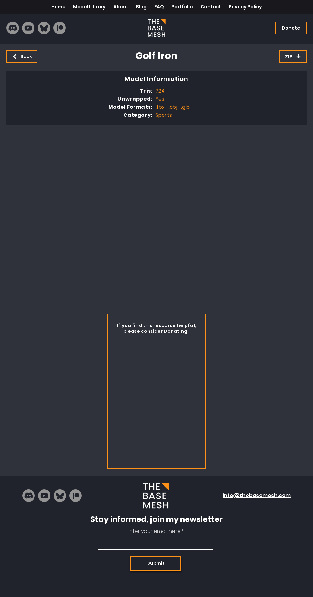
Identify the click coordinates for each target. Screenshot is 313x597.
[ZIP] (293, 56)
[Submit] (155, 563)
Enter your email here (154, 531)
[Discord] (12, 28)
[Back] (21, 56)
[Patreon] (59, 28)
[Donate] (291, 28)
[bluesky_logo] (44, 28)
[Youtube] (28, 28)
